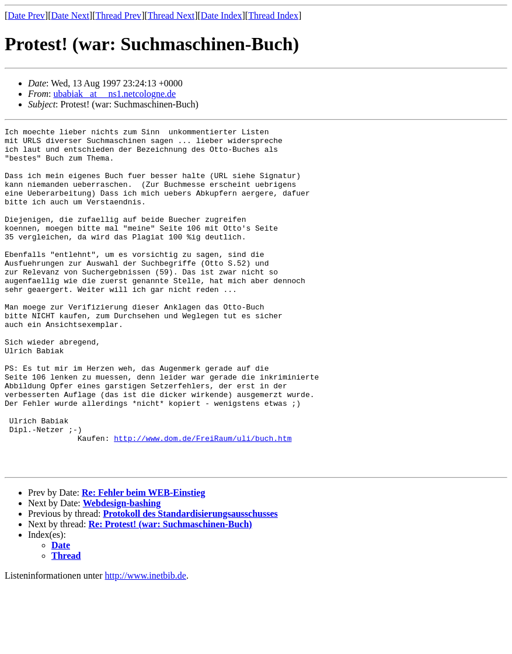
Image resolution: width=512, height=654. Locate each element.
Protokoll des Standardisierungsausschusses (190, 582)
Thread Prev (118, 15)
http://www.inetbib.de (145, 644)
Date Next (70, 15)
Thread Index (273, 15)
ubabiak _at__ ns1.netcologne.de (114, 94)
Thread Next (171, 15)
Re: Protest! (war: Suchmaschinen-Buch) (170, 592)
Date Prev (26, 15)
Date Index (221, 15)
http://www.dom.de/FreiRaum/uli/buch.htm (202, 501)
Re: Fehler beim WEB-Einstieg (143, 561)
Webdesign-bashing (122, 571)
